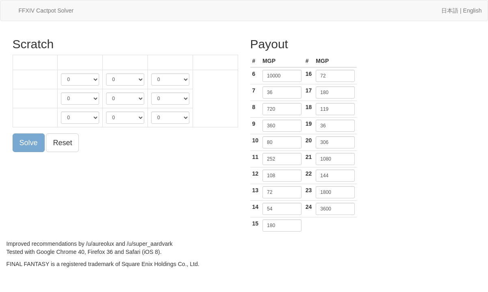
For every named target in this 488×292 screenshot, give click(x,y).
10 (255, 140)
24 (309, 207)
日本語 (449, 10)
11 (255, 157)
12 (255, 173)
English (472, 10)
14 (255, 207)
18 (309, 107)
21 (309, 157)
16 (309, 74)
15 (255, 223)
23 (309, 190)
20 (309, 140)
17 (309, 90)
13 (255, 190)
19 (309, 123)
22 (309, 173)
